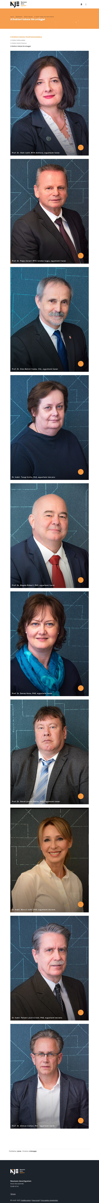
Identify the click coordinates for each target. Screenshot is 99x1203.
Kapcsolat (36, 1200)
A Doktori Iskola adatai (17, 40)
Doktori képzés (28, 16)
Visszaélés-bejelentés (49, 1200)
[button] (85, 4)
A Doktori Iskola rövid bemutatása (44, 16)
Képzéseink (19, 16)
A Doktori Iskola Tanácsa (18, 43)
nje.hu (12, 16)
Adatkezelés (26, 1200)
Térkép (13, 1194)
